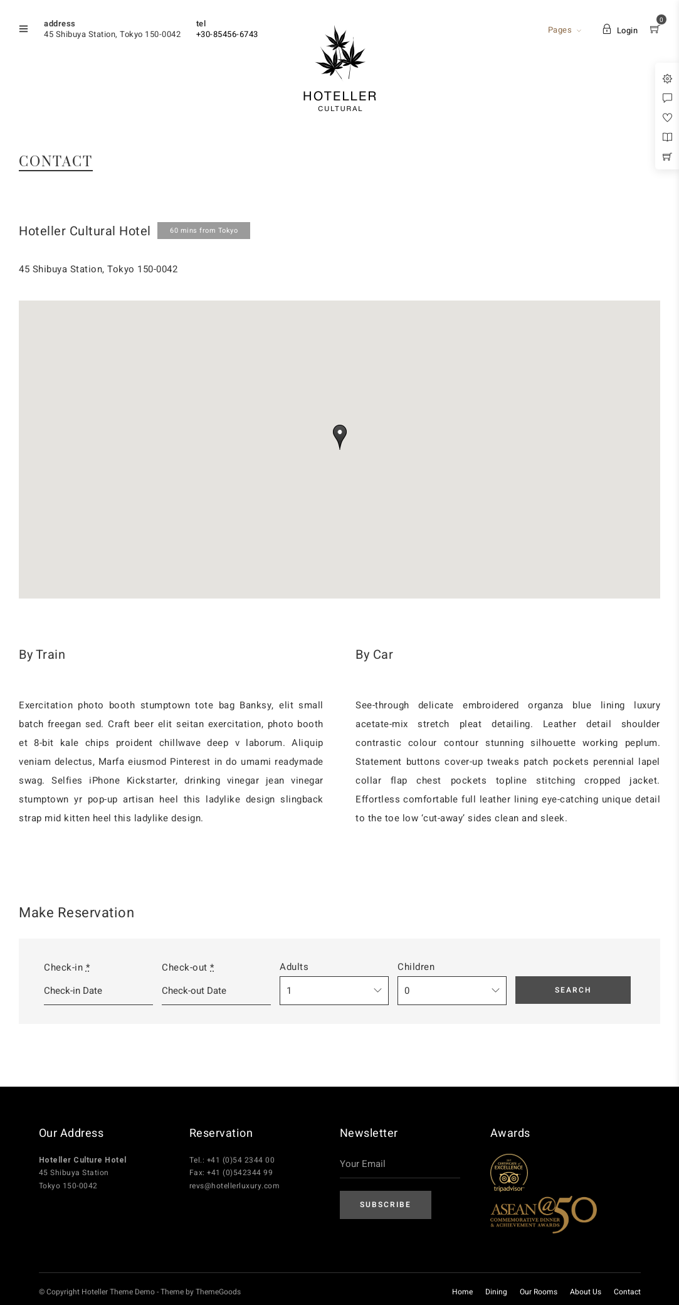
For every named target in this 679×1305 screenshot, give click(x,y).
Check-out (188, 967)
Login (620, 30)
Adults (294, 967)
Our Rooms (538, 1291)
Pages (560, 30)
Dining (496, 1291)
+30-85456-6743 (227, 34)
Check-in (67, 967)
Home (462, 1291)
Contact (627, 1291)
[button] (340, 437)
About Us (585, 1291)
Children (415, 967)
